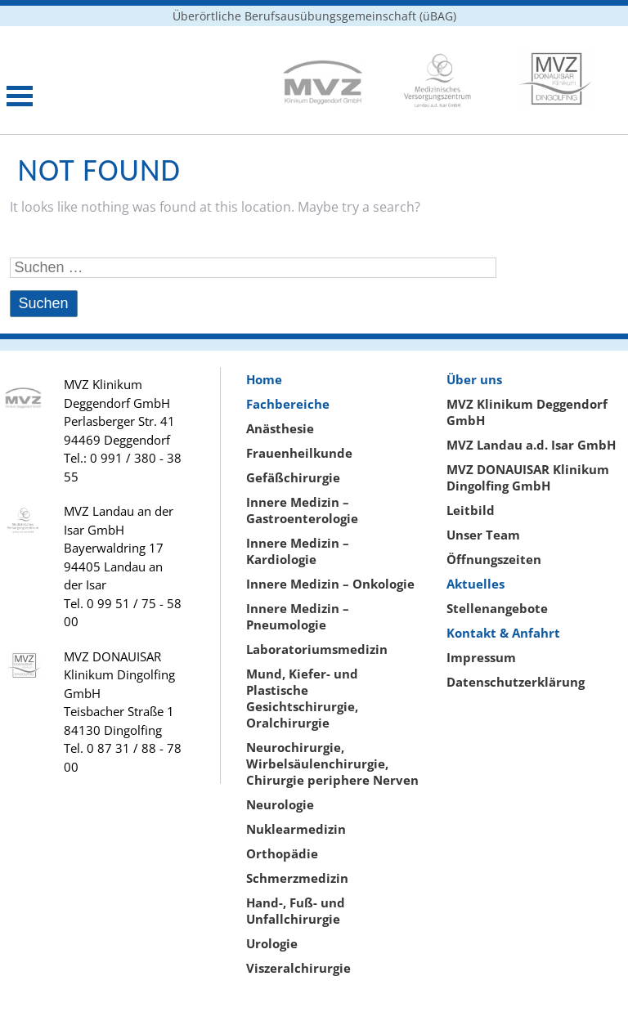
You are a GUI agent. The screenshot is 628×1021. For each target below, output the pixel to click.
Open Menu (19, 96)
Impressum (481, 657)
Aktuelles (475, 583)
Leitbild (470, 510)
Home (264, 379)
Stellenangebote (497, 608)
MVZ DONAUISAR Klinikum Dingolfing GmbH (527, 477)
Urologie (272, 943)
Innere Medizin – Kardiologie (297, 551)
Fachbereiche (288, 404)
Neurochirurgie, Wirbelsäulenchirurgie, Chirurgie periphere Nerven (332, 763)
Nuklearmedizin (296, 829)
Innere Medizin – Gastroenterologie (302, 510)
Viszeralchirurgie (298, 968)
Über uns (474, 379)
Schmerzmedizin (297, 878)
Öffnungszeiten (493, 559)
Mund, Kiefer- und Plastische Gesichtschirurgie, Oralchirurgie (302, 698)
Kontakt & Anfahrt (503, 633)
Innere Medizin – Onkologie (330, 583)
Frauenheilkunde (299, 453)
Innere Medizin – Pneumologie (297, 616)
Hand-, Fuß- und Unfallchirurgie (295, 910)
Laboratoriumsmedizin (317, 649)
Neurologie (280, 804)
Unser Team (483, 534)
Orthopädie (282, 853)
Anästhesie (280, 428)
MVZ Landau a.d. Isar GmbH (531, 445)
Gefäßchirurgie (293, 477)
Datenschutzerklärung (515, 682)
